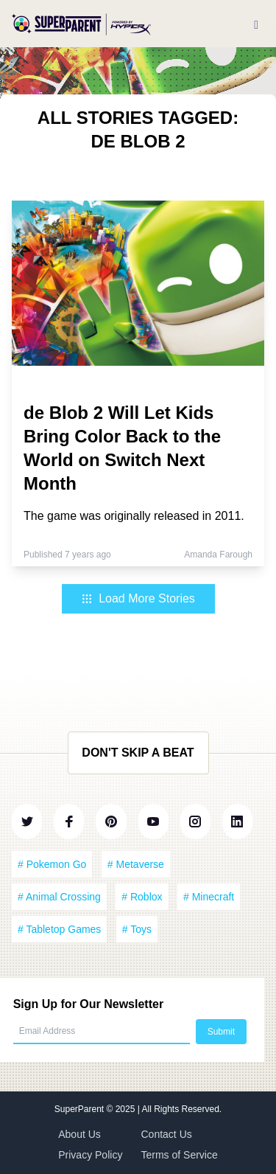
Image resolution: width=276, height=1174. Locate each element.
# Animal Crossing (59, 897)
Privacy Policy (90, 1155)
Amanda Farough (218, 554)
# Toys (137, 929)
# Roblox (141, 897)
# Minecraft (208, 897)
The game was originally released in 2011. (134, 516)
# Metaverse (135, 864)
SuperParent (80, 1109)
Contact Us (166, 1134)
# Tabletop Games (59, 929)
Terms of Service (179, 1155)
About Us (79, 1134)
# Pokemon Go (52, 864)
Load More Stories (138, 598)
